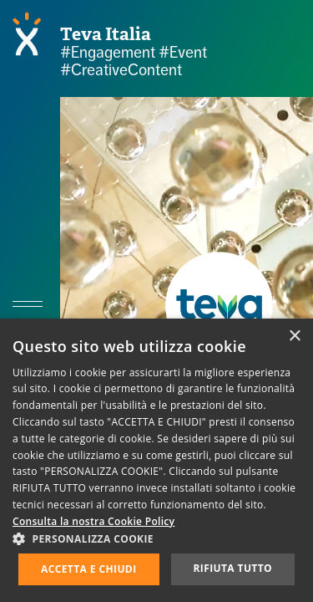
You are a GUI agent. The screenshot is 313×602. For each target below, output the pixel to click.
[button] (156, 538)
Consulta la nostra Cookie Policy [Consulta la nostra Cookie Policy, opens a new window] (93, 521)
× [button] (294, 336)
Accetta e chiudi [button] (89, 569)
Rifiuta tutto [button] (232, 568)
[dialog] (156, 460)
